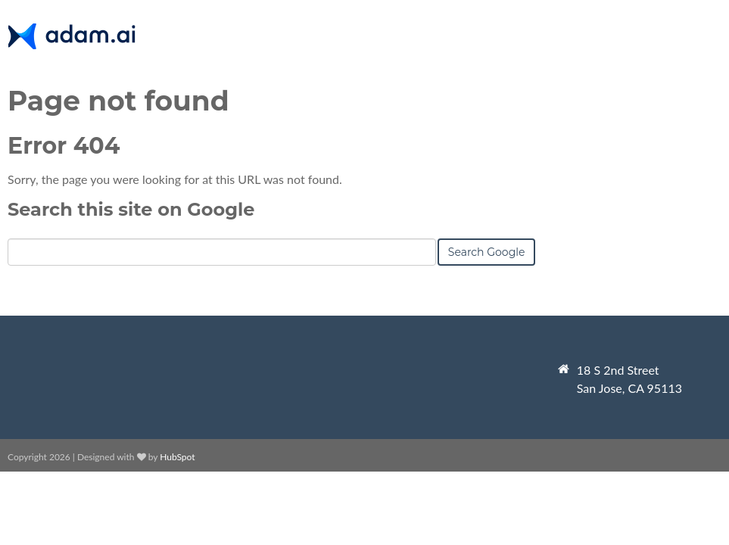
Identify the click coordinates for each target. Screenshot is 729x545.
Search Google (486, 252)
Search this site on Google (131, 209)
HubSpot (177, 456)
